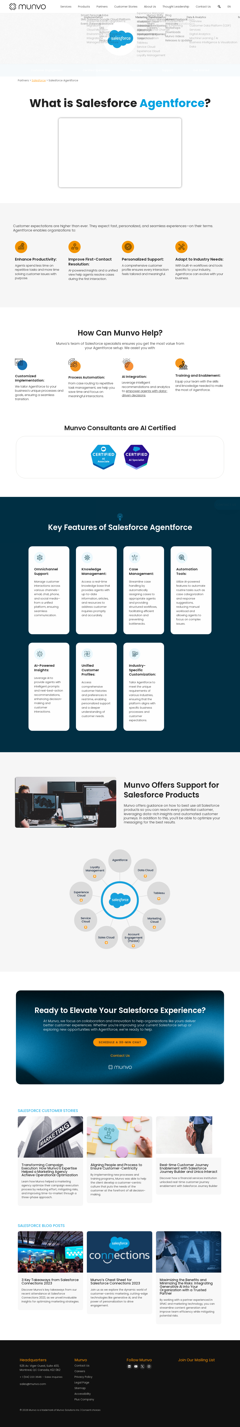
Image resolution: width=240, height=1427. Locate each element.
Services (65, 6)
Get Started (201, 70)
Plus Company (84, 1399)
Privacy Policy (83, 1377)
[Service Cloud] (85, 927)
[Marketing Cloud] (154, 927)
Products (84, 6)
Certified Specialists (96, 70)
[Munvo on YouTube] (136, 1366)
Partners (102, 6)
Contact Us (203, 6)
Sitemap (80, 1388)
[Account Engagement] (133, 945)
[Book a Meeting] (120, 1042)
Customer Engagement (47, 70)
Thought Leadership (176, 6)
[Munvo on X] (142, 1366)
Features (136, 70)
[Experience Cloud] (81, 900)
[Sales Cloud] (106, 942)
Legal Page (81, 1382)
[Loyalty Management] (94, 876)
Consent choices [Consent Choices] (91, 1410)
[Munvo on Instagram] (149, 1366)
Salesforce (39, 80)
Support (167, 70)
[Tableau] (158, 898)
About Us (150, 6)
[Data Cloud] (145, 876)
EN (229, 6)
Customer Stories (125, 6)
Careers (79, 1371)
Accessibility (82, 1394)
